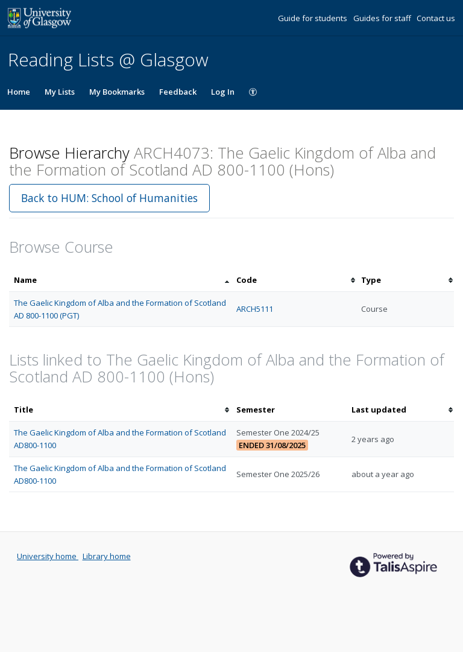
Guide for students (313, 18)
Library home (107, 556)
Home (18, 91)
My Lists (60, 91)
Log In (223, 91)
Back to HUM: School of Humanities (109, 198)
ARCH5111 (254, 308)
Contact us (436, 18)
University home (47, 556)
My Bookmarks (117, 91)
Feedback (178, 91)
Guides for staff (383, 18)
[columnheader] (120, 280)
